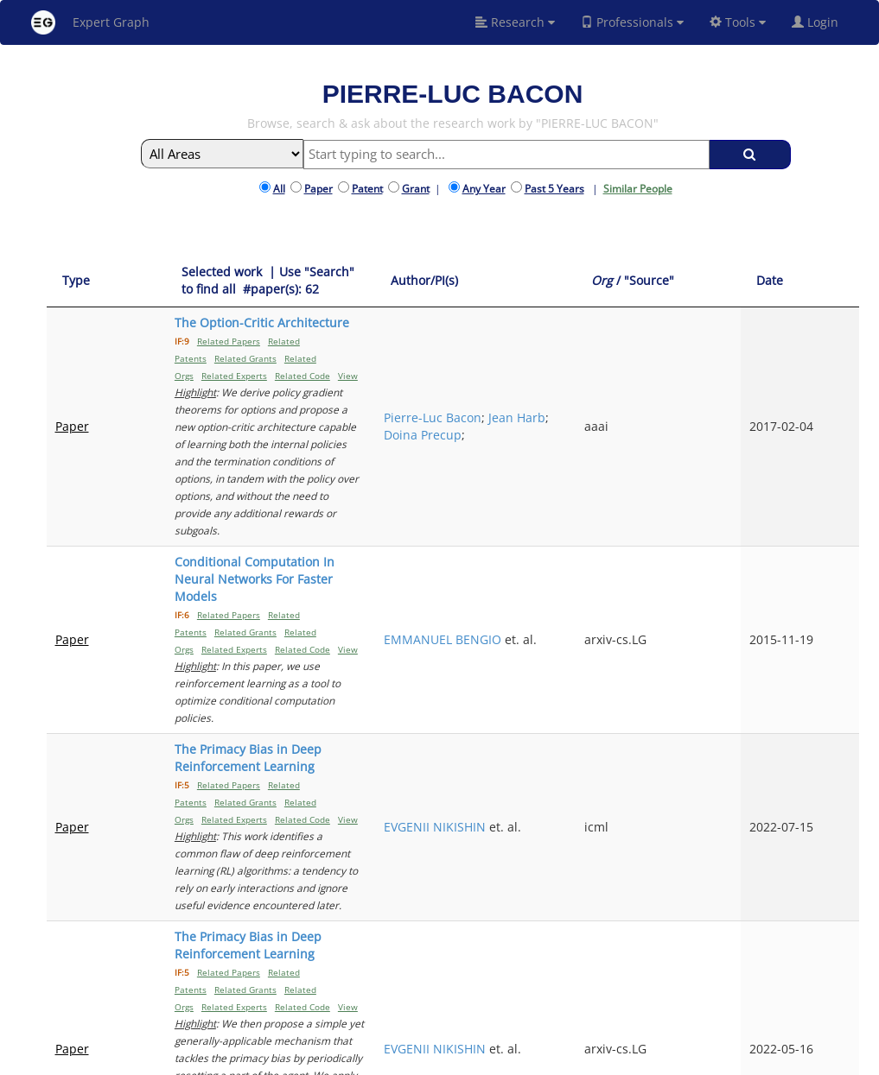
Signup (423, 1059)
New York (598, 1059)
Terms (464, 1059)
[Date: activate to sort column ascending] (829, 281)
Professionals (632, 22)
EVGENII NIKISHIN (627, 593)
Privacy (505, 1059)
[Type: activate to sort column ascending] (85, 281)
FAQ (388, 1059)
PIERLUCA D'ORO (624, 839)
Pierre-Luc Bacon (625, 357)
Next (832, 917)
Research (515, 22)
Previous (698, 917)
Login (822, 22)
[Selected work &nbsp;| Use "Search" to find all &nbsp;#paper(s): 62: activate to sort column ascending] (344, 281)
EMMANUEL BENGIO (610, 492)
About (355, 1059)
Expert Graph (90, 22)
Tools (738, 22)
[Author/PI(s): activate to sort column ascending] (632, 281)
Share (546, 1059)
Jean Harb (605, 374)
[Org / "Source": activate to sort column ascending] (748, 281)
